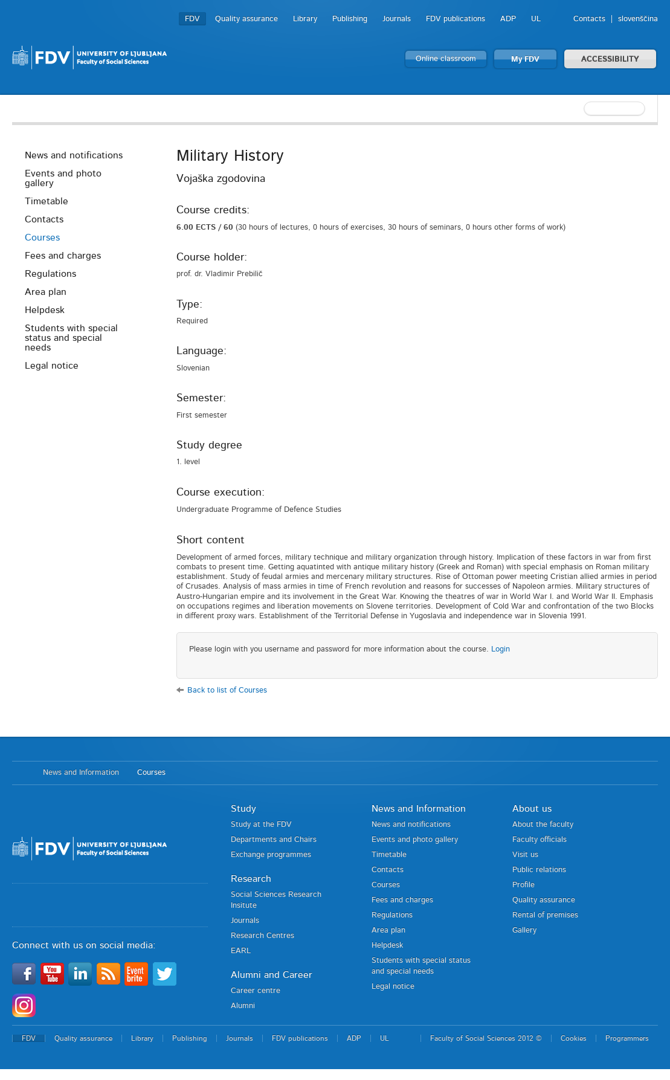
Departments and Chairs (274, 840)
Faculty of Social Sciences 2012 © (486, 1038)
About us (532, 808)
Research (251, 879)
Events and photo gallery (63, 178)
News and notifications (74, 155)
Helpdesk (45, 310)
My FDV (525, 59)
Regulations (50, 274)
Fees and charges (63, 255)
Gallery (524, 930)
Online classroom (446, 59)
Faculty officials (539, 840)
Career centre (255, 991)
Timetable (46, 201)
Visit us (525, 855)
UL (536, 19)
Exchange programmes (271, 855)
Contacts (589, 19)
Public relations (539, 870)
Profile (523, 885)
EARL (241, 951)
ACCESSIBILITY (610, 59)
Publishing (349, 19)
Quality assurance (246, 19)
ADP (508, 19)
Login (500, 649)
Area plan (45, 292)
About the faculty (542, 825)
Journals (396, 19)
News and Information (81, 773)
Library (305, 19)
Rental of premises (545, 915)
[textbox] (579, 109)
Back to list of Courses (227, 690)
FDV (192, 19)
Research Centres (262, 936)
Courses (42, 237)
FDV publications (455, 19)
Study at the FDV (261, 825)
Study (243, 808)
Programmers (627, 1038)
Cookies (574, 1038)
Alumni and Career (271, 975)
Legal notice (52, 365)
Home (21, 772)
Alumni (243, 1006)
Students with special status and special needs (71, 337)
